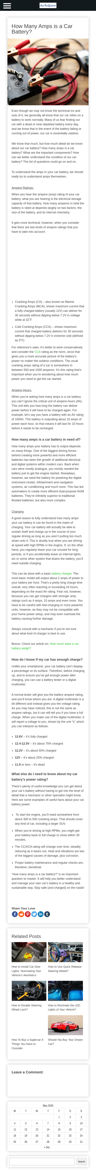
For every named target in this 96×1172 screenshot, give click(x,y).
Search (81, 1161)
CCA (37, 352)
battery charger (62, 573)
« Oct (46, 1147)
